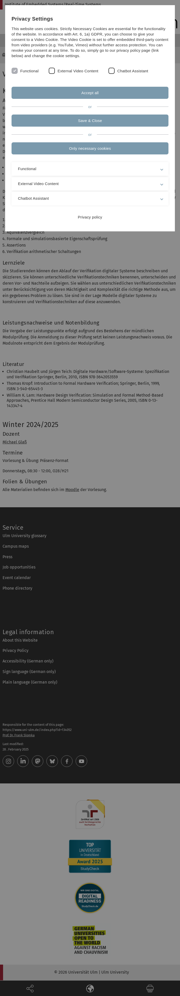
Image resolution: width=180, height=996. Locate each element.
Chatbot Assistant (132, 71)
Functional (29, 71)
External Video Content (77, 71)
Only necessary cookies (90, 148)
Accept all (89, 93)
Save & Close (90, 120)
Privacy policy (90, 217)
